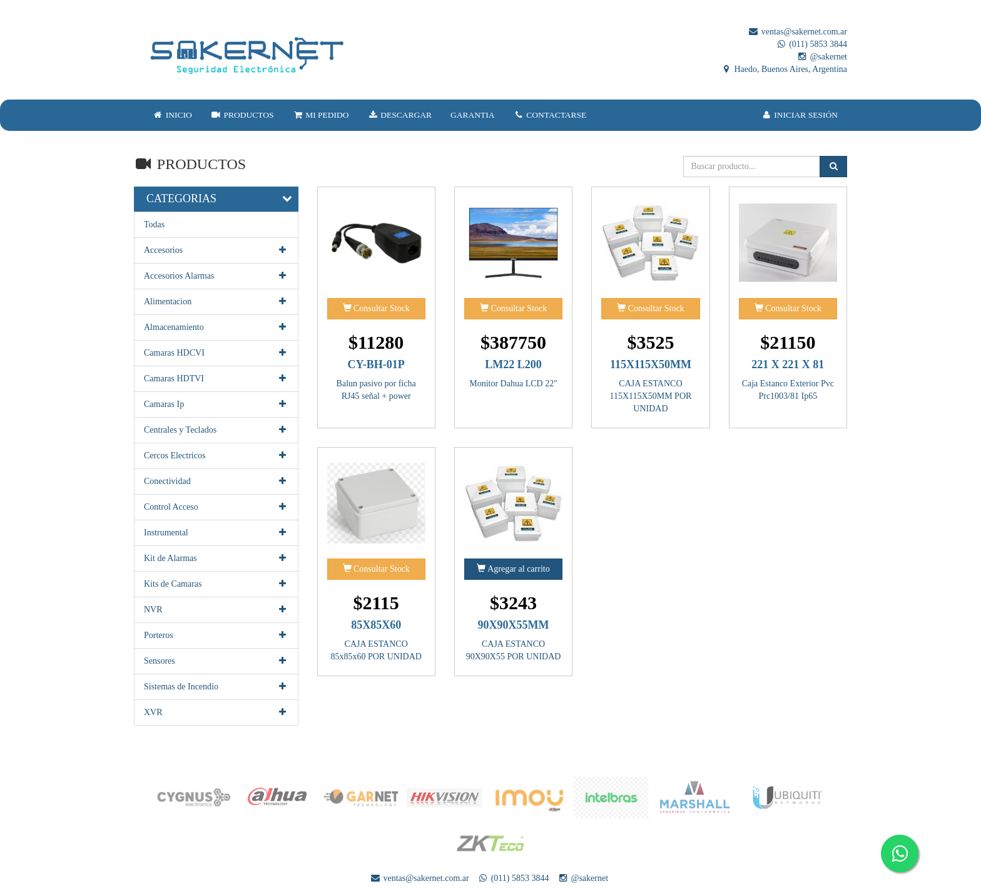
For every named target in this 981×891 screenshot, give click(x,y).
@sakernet (821, 56)
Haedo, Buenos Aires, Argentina (784, 69)
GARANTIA (472, 115)
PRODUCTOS (242, 115)
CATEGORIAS (181, 198)
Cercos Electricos (216, 456)
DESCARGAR (400, 115)
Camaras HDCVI (216, 353)
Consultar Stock (376, 308)
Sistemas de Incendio (216, 687)
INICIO (172, 115)
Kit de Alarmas (216, 558)
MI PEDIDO (320, 115)
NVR (216, 610)
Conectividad (216, 481)
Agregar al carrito (513, 569)
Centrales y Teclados (216, 430)
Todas (154, 224)
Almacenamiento (216, 327)
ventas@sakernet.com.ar (797, 31)
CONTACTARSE (550, 115)
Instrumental (216, 533)
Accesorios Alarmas (216, 276)
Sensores (216, 661)
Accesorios (216, 250)
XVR (216, 712)
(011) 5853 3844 (811, 44)
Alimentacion (216, 302)
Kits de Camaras (216, 584)
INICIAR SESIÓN (799, 115)
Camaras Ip (216, 404)
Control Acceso (216, 507)
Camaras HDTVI (216, 379)
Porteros (216, 635)
